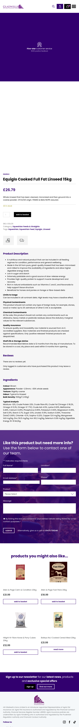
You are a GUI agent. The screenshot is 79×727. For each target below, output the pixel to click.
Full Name (8, 465)
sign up (30, 686)
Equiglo (38, 229)
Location (45, 465)
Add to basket (22, 214)
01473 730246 (51, 530)
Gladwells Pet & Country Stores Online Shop (13, 6)
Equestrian (13, 229)
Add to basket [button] (20, 601)
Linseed (46, 229)
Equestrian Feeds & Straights (26, 226)
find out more (46, 686)
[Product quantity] (6, 214)
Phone (44, 477)
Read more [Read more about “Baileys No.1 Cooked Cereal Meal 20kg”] (58, 649)
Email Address (10, 478)
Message (7, 501)
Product (6, 489)
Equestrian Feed (26, 229)
